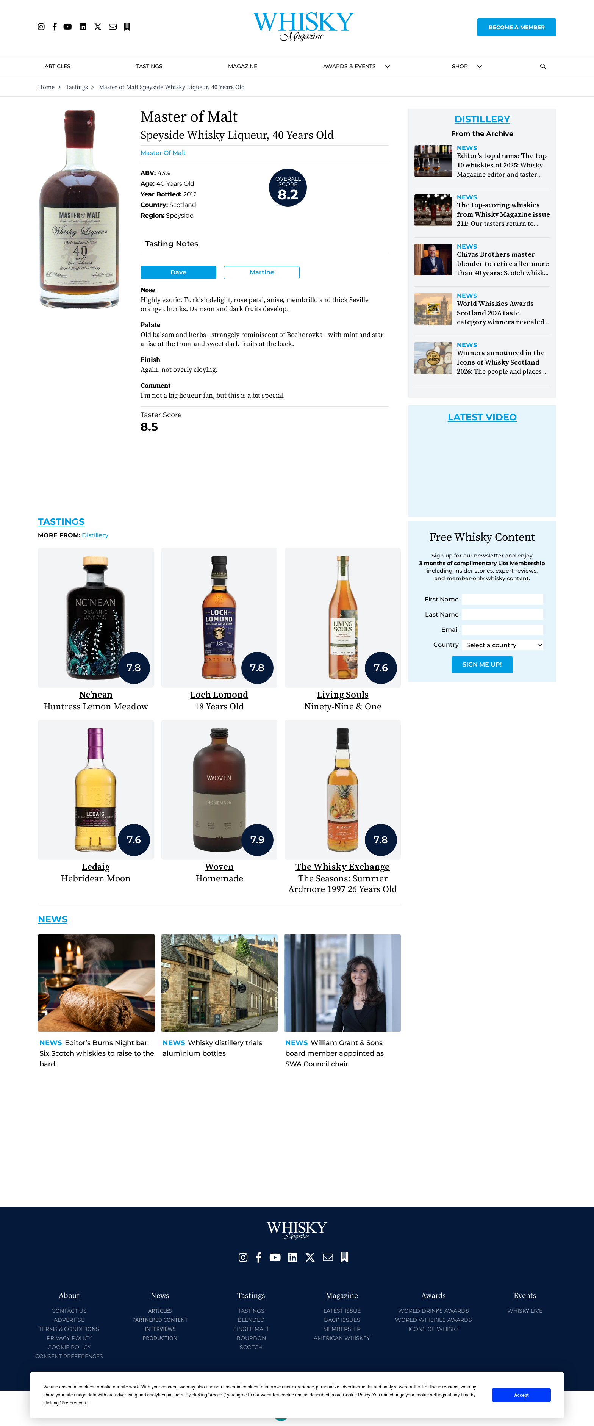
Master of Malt (163, 153)
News (50, 1043)
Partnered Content (160, 1319)
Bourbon (251, 1338)
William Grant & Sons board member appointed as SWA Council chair (334, 1053)
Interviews (160, 1328)
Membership (342, 1329)
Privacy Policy (69, 1338)
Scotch (251, 1347)
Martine (262, 272)
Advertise (69, 1319)
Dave (178, 272)
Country (446, 644)
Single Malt (251, 1329)
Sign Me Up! (482, 664)
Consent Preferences (69, 1356)
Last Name (442, 614)
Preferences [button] (73, 1403)
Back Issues (342, 1319)
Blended (251, 1319)
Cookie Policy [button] (356, 1395)
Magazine (242, 66)
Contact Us (69, 1310)
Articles (57, 66)
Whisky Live (524, 1310)
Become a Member (517, 27)
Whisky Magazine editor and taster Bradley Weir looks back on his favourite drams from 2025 (503, 174)
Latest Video (482, 417)
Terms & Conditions (69, 1329)
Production (160, 1337)
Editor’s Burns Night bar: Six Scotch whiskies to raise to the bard (96, 1053)
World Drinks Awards (433, 1310)
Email (450, 629)
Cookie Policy (69, 1347)
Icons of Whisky (433, 1329)
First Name (442, 599)
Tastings (149, 66)
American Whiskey (342, 1338)
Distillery (73, 535)
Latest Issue (342, 1310)
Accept (521, 1395)
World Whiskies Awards (433, 1319)
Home (46, 87)
